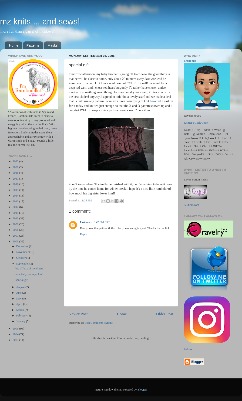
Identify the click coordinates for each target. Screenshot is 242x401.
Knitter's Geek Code (196, 122)
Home (13, 45)
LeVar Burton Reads (196, 179)
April (19, 304)
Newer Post (78, 314)
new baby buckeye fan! (29, 274)
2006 (16, 241)
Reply (83, 234)
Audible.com (191, 205)
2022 (16, 161)
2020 (16, 167)
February (22, 315)
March (20, 310)
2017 (16, 178)
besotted (155, 101)
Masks (52, 45)
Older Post (164, 314)
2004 (16, 334)
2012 (16, 207)
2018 (16, 172)
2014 (16, 195)
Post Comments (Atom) (99, 322)
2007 (16, 235)
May (19, 298)
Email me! (190, 60)
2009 (16, 224)
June (19, 292)
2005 (16, 328)
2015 (16, 190)
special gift (21, 280)
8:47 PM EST (102, 222)
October (21, 257)
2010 (16, 218)
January (21, 321)
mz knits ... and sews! (40, 21)
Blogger (142, 389)
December (22, 246)
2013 (16, 201)
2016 (16, 184)
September (23, 263)
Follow (188, 349)
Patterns (33, 45)
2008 (16, 229)
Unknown (86, 222)
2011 (16, 212)
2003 (16, 340)
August (21, 287)
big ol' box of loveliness (29, 268)
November (22, 252)
